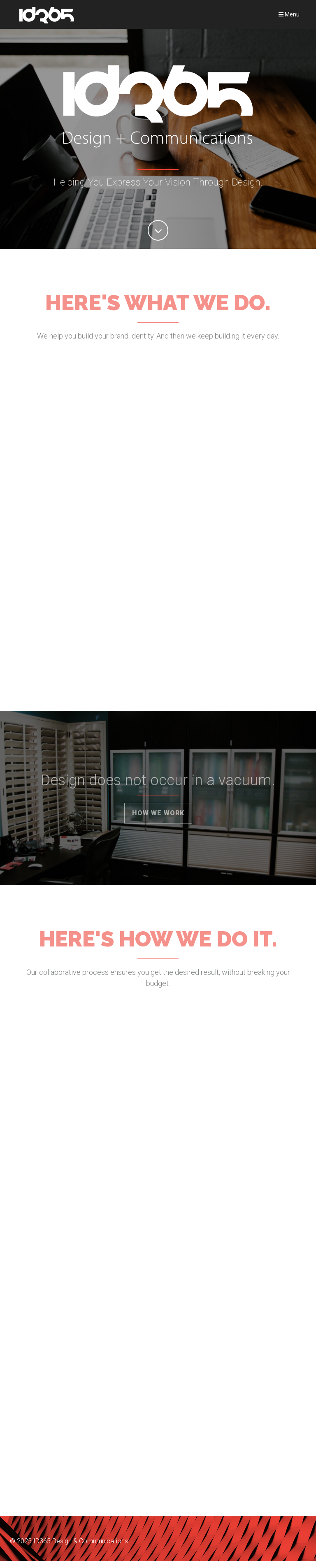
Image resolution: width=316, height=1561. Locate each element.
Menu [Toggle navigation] (289, 14)
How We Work (158, 813)
